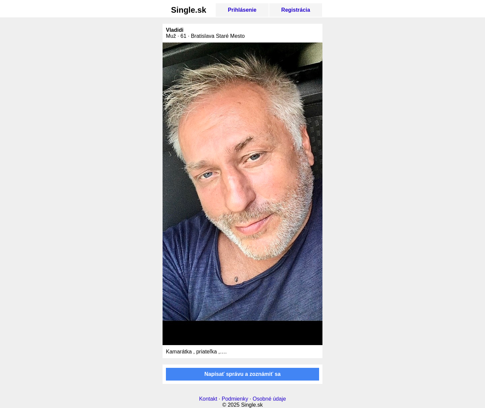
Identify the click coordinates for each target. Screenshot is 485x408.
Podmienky (235, 399)
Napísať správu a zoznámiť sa (242, 374)
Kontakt (208, 399)
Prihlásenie (242, 10)
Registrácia (295, 10)
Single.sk (188, 9)
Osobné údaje (269, 399)
